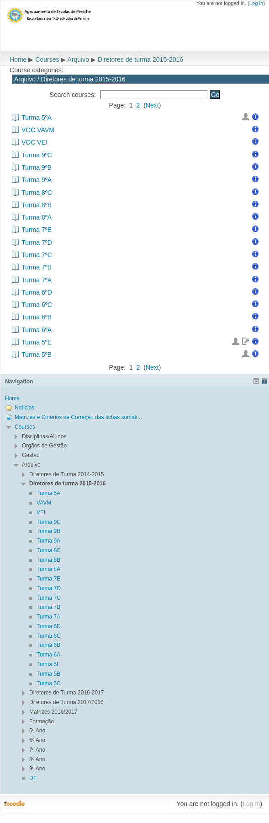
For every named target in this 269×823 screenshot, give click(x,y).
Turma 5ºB (36, 354)
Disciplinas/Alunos (44, 436)
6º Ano (37, 740)
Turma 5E (48, 664)
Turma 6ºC (36, 304)
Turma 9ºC (36, 155)
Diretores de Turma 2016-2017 (66, 692)
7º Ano (37, 750)
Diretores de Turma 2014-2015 (66, 474)
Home (18, 59)
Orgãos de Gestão (44, 445)
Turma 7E (48, 579)
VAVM (44, 503)
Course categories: (36, 70)
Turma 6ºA (36, 330)
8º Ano (37, 759)
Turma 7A (48, 616)
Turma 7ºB (36, 267)
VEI (41, 512)
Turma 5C (49, 683)
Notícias (24, 407)
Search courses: (74, 94)
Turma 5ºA (36, 117)
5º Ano (37, 730)
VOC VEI (34, 142)
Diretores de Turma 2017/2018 (66, 702)
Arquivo (79, 59)
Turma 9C (49, 522)
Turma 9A (48, 541)
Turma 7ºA (36, 280)
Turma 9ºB (36, 167)
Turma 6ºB (36, 317)
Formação (41, 721)
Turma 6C (49, 636)
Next (152, 105)
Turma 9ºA (36, 179)
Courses (47, 59)
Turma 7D (49, 588)
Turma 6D (49, 626)
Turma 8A (48, 569)
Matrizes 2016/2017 (53, 712)
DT (33, 778)
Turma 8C (49, 550)
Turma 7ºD (36, 242)
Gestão (31, 455)
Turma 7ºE (36, 229)
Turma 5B (48, 674)
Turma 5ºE (36, 342)
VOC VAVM (37, 130)
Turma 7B (48, 607)
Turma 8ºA (36, 217)
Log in (256, 3)
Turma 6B (48, 645)
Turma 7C (49, 598)
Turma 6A (48, 654)
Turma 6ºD (36, 292)
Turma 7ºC (36, 254)
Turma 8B (48, 560)
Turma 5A (48, 493)
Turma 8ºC (36, 192)
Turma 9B (48, 531)
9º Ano (37, 768)
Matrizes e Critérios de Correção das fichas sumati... (78, 417)
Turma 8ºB (36, 205)
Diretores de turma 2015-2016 (140, 59)
